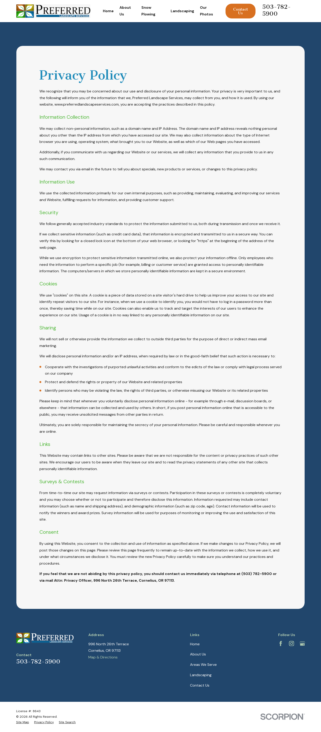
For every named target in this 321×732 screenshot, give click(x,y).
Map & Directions (103, 657)
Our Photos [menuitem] (206, 11)
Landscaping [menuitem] (182, 11)
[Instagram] (291, 643)
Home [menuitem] (108, 11)
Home (195, 644)
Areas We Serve (203, 664)
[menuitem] (22, 722)
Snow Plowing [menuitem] (148, 11)
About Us (198, 654)
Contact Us (240, 11)
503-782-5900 (276, 10)
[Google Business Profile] (302, 643)
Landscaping (200, 675)
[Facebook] (280, 643)
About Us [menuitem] (125, 11)
